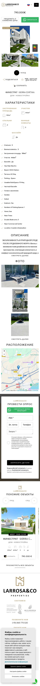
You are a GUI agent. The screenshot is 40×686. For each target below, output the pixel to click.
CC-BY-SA (35, 390)
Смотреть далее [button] (19, 339)
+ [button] (4, 351)
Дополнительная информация (16, 662)
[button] (10, 79)
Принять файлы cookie (18, 666)
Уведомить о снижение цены (10, 20)
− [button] (4, 354)
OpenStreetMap (21, 390)
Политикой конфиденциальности (20, 442)
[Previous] (9, 500)
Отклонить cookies (18, 676)
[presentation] (23, 456)
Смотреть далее (19, 256)
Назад (20, 72)
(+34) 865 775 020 (20, 622)
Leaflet (8, 390)
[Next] (31, 500)
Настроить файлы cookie (18, 671)
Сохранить (11, 556)
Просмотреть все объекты (20, 565)
